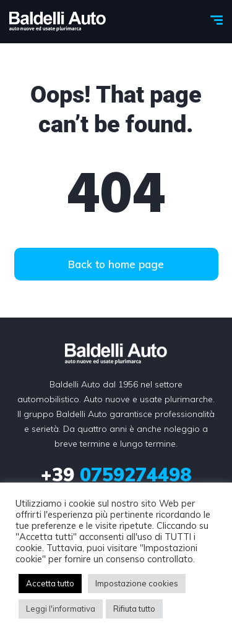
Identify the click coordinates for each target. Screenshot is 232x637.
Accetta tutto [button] (50, 583)
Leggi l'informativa (60, 609)
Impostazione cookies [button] (136, 583)
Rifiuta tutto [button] (134, 609)
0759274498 (116, 474)
